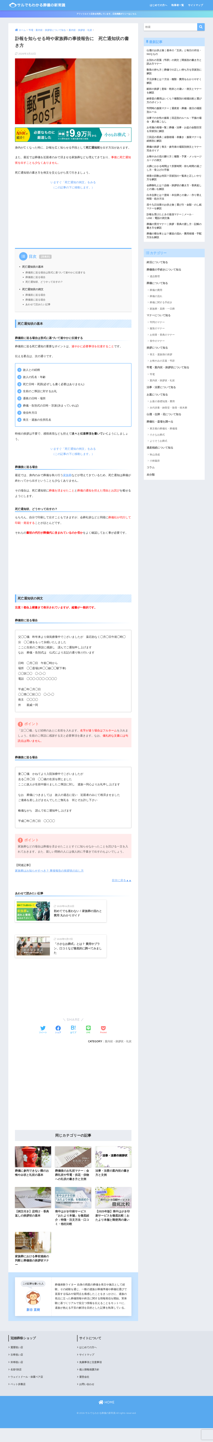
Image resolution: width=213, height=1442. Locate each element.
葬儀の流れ (156, 301)
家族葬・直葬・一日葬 (162, 314)
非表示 (45, 256)
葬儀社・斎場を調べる (161, 428)
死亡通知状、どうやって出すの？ (44, 281)
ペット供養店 (18, 1398)
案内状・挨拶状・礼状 (118, 1053)
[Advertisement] (73, 217)
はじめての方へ (158, 5)
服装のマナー (157, 334)
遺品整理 (155, 281)
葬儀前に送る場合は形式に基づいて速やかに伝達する (55, 272)
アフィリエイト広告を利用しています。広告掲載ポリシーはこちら (106, 14)
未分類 (151, 481)
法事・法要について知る (162, 393)
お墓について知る (158, 400)
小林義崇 (155, 467)
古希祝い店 (17, 1368)
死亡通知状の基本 (32, 266)
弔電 (152, 380)
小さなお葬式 (157, 441)
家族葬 (67, 475)
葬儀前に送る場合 (35, 294)
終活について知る (158, 267)
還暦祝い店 (17, 1360)
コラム (151, 474)
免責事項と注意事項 (91, 1375)
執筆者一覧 (177, 5)
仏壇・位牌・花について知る (165, 420)
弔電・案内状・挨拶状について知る (169, 373)
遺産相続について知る (161, 454)
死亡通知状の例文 (32, 289)
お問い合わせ (87, 1398)
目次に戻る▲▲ (121, 880)
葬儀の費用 (156, 295)
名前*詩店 (16, 1383)
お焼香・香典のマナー (162, 340)
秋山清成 (155, 461)
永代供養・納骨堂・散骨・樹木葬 (168, 413)
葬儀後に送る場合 (35, 277)
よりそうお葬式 (158, 447)
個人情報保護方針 (90, 1383)
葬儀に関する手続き (161, 307)
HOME (106, 1416)
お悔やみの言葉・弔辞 (162, 366)
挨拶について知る (158, 353)
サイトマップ (195, 5)
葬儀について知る (158, 288)
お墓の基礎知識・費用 (162, 407)
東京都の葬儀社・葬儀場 (163, 435)
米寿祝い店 (17, 1375)
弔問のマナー (157, 327)
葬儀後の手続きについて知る (165, 274)
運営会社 (84, 1390)
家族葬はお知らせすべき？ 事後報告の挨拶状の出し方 (49, 870)
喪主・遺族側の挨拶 (161, 360)
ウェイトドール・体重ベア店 (27, 1390)
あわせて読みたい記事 (37, 304)
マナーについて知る (159, 320)
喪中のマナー (157, 346)
